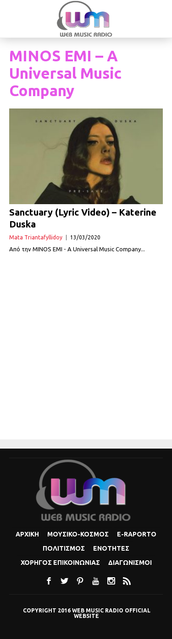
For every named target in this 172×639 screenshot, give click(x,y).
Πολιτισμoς (64, 548)
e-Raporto (136, 534)
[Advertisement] (86, 347)
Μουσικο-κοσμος (78, 534)
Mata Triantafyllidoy (35, 237)
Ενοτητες (111, 548)
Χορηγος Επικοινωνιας (60, 562)
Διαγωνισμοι (130, 562)
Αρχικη (27, 534)
